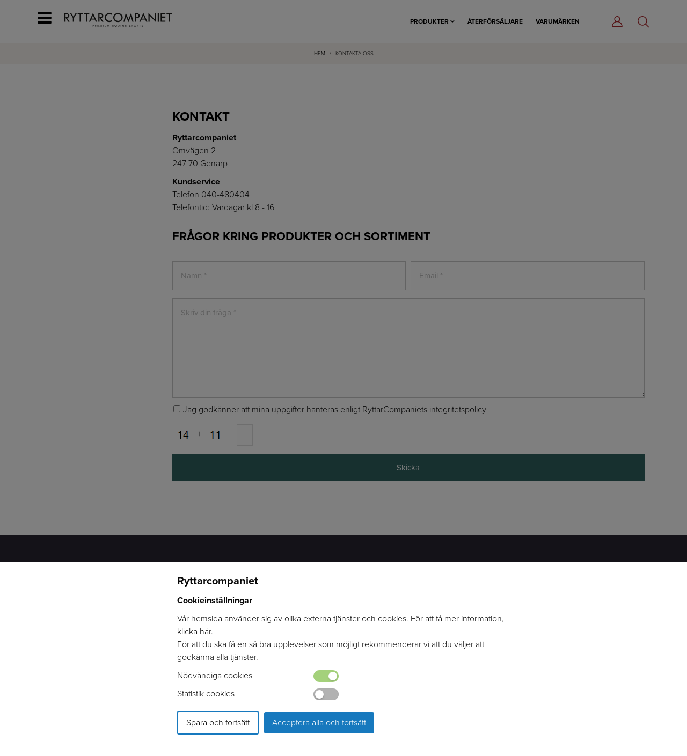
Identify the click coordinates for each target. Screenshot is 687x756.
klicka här (194, 631)
